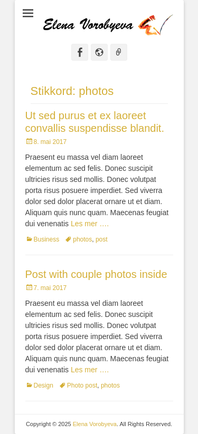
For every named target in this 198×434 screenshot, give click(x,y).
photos (82, 239)
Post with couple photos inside (96, 274)
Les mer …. (90, 223)
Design (43, 385)
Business (47, 239)
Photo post (82, 385)
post (102, 239)
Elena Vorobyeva (95, 424)
